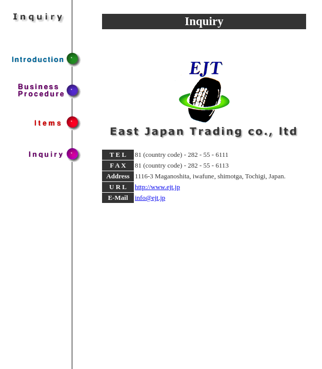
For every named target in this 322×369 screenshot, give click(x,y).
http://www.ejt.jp (157, 187)
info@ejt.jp (150, 197)
